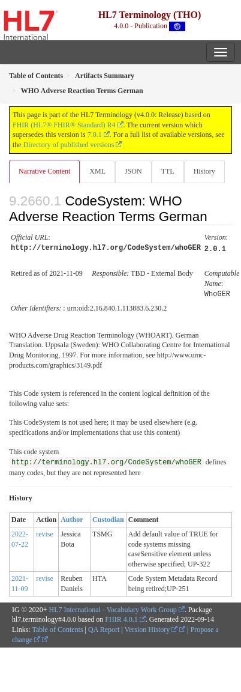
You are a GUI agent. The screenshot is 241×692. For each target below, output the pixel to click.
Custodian (108, 518)
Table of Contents (57, 628)
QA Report (103, 628)
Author (72, 518)
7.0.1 (95, 134)
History (204, 171)
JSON (133, 171)
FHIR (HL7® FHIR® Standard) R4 (64, 125)
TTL (167, 171)
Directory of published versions (69, 145)
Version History (151, 628)
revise (44, 532)
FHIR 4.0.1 (121, 617)
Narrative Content (44, 171)
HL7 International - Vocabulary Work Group (113, 608)
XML (97, 171)
